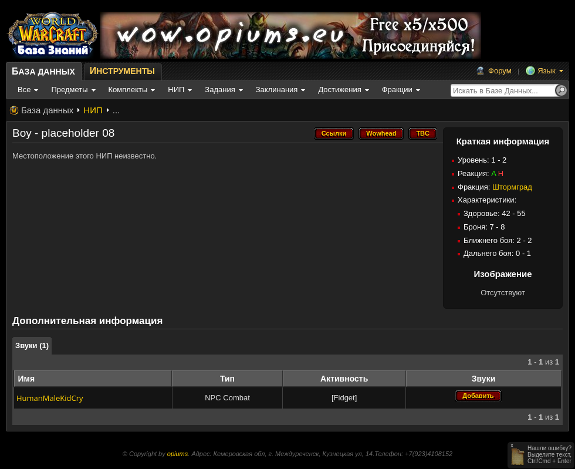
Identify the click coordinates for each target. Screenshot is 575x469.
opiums (177, 453)
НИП (92, 110)
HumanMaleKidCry (49, 398)
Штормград (512, 187)
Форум (500, 70)
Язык (546, 70)
